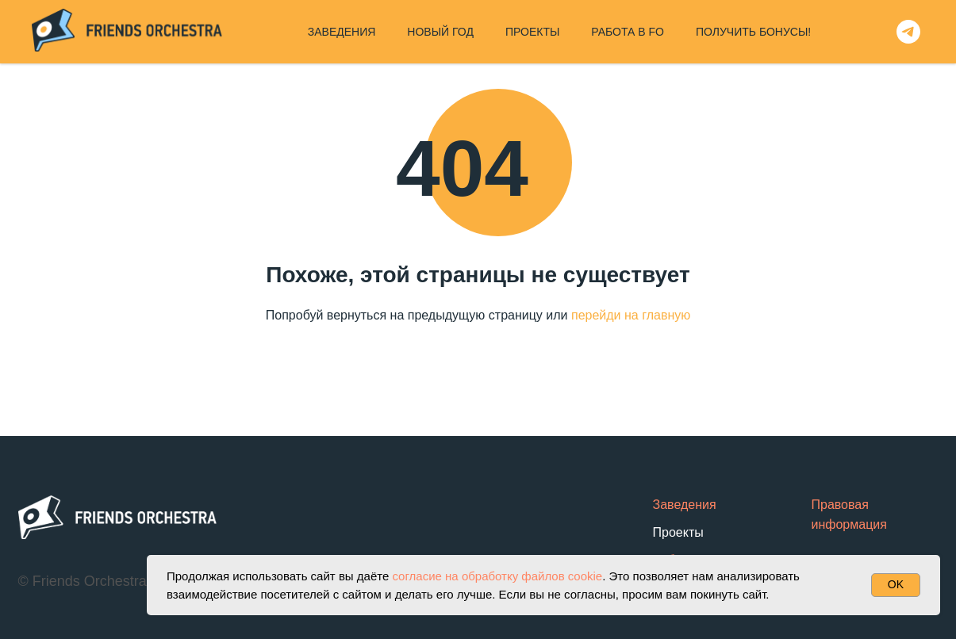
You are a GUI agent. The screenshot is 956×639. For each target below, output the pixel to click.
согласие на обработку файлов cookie (497, 576)
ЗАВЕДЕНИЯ (342, 31)
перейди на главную (630, 315)
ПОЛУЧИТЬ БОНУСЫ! (753, 31)
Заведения (684, 504)
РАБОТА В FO (627, 31)
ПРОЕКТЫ (532, 31)
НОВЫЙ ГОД (440, 31)
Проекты (678, 532)
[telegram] (908, 32)
